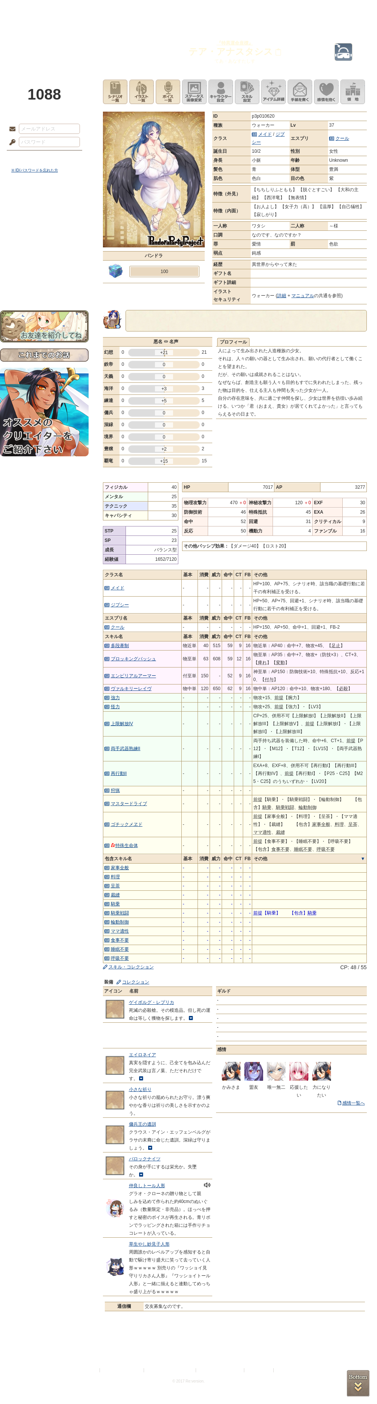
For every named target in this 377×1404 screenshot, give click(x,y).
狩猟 (115, 790)
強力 (115, 697)
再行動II (119, 773)
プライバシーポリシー (122, 1370)
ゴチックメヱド (127, 824)
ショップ (295, 9)
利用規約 (89, 1370)
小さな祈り (140, 1089)
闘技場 (349, 9)
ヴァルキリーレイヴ (131, 688)
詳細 (281, 295)
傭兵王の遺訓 (142, 1124)
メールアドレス (10, 129)
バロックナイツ (145, 1159)
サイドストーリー (44, 219)
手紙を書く (300, 92)
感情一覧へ (353, 1103)
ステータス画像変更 (194, 92)
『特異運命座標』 (235, 43)
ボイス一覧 (168, 92)
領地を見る (352, 92)
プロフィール (233, 342)
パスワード (10, 142)
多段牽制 (120, 645)
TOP (27, 9)
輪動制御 (120, 922)
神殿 (81, 9)
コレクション (135, 982)
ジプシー (120, 605)
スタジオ (242, 9)
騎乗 (115, 904)
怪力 (115, 706)
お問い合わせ (44, 286)
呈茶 (115, 885)
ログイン (26, 158)
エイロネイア (142, 1054)
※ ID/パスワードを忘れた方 (34, 170)
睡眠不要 (120, 949)
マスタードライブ (129, 803)
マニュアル (302, 295)
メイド (265, 134)
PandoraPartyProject (44, 41)
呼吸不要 (120, 958)
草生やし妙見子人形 (149, 1244)
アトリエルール (44, 253)
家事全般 (120, 867)
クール (342, 138)
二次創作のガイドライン (220, 1370)
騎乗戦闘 (120, 913)
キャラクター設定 (220, 92)
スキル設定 (247, 92)
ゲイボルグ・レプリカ (151, 1002)
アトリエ (188, 9)
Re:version (286, 1370)
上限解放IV (122, 723)
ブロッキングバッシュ (133, 658)
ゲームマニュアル (44, 232)
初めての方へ (44, 273)
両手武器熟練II (126, 748)
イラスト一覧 (141, 92)
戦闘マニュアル (44, 262)
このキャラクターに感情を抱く (326, 92)
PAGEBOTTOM (358, 1383)
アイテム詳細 (273, 92)
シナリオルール (44, 243)
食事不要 (120, 940)
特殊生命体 (124, 845)
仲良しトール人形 (147, 1185)
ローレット (135, 9)
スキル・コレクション (131, 967)
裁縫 (115, 895)
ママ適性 (120, 931)
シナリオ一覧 (115, 92)
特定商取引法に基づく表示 (170, 1370)
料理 (115, 876)
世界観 (44, 205)
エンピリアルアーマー (133, 675)
